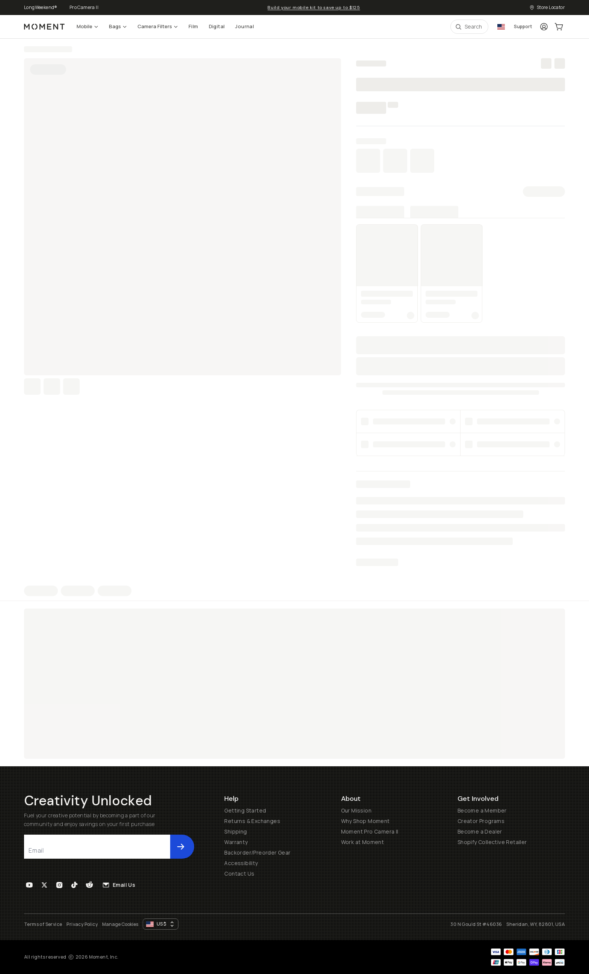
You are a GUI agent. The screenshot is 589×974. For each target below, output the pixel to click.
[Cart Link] (559, 27)
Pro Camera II (83, 7)
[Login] (544, 27)
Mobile (87, 26)
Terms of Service (43, 924)
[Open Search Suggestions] (469, 27)
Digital (217, 26)
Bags (118, 26)
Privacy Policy (82, 924)
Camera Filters (157, 26)
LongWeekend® (40, 7)
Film (193, 26)
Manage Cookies (120, 924)
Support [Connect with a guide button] (523, 26)
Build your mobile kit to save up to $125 (313, 8)
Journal (244, 26)
